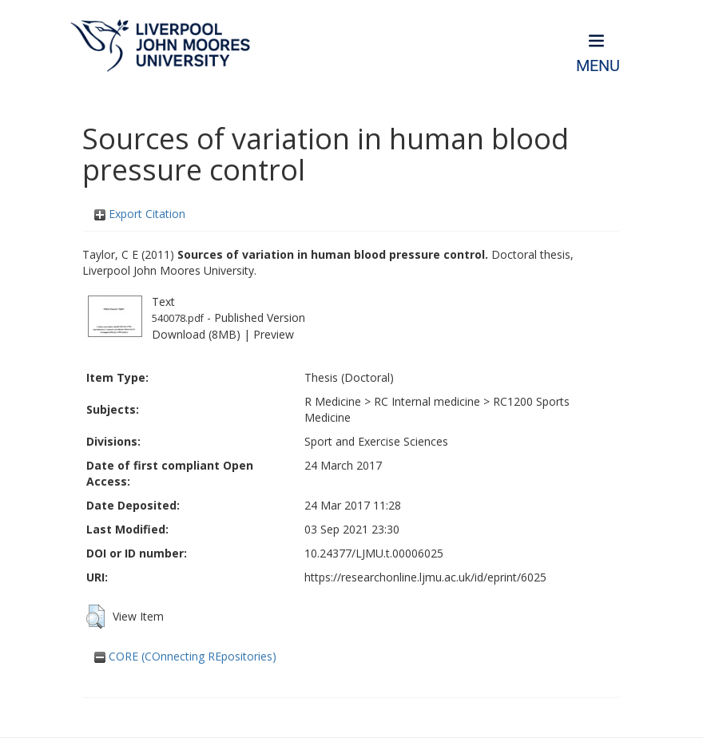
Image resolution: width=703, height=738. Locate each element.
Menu (598, 66)
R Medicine (332, 401)
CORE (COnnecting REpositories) (185, 656)
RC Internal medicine (427, 401)
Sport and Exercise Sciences (376, 441)
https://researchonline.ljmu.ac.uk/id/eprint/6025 (425, 577)
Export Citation (139, 213)
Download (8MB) (196, 334)
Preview (273, 334)
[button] (95, 617)
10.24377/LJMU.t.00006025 (373, 553)
